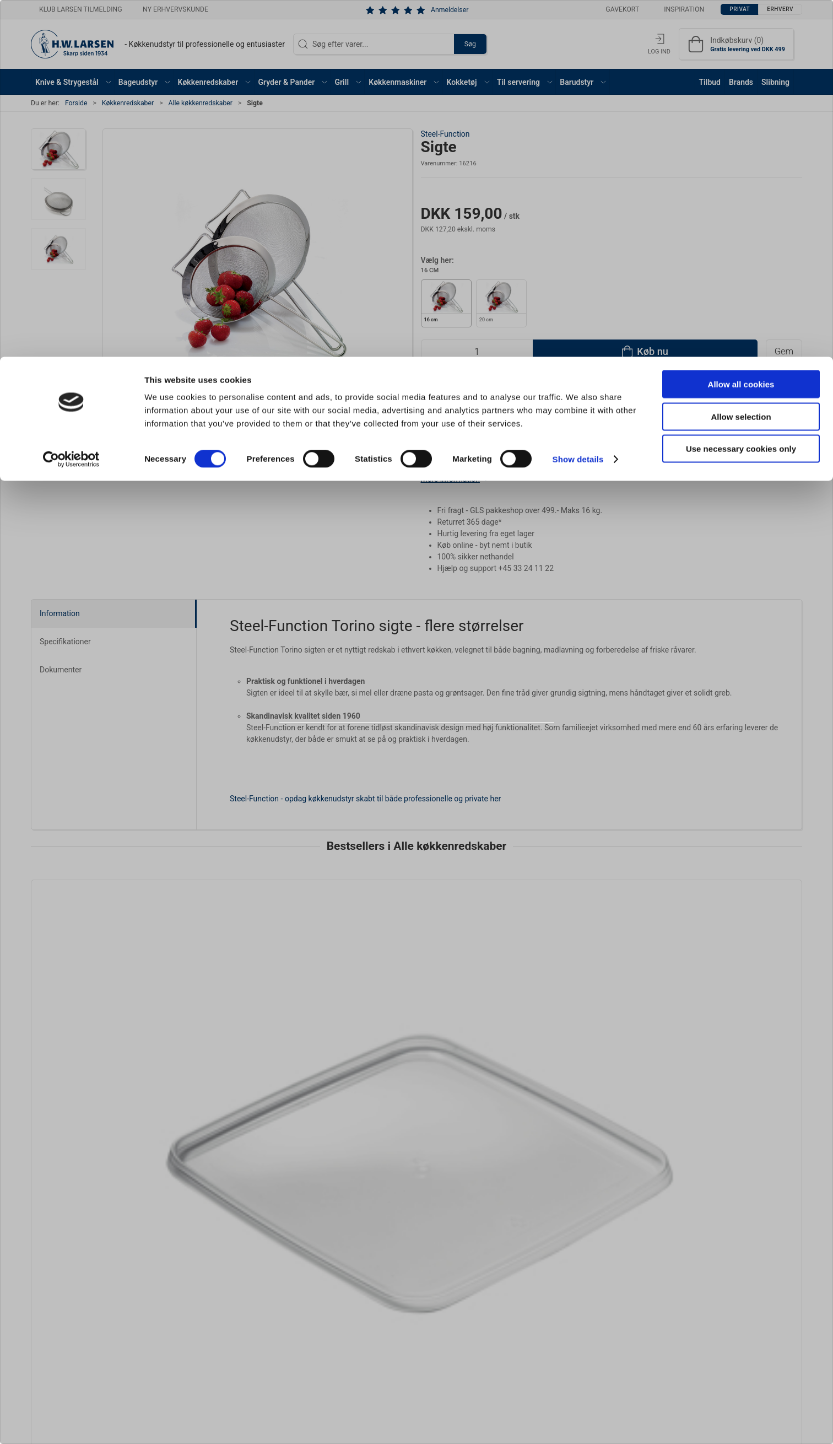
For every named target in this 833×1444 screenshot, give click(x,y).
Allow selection (741, 59)
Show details (578, 102)
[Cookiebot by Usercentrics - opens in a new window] (71, 102)
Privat (388, 752)
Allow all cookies (741, 27)
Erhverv (441, 752)
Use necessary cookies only (741, 91)
